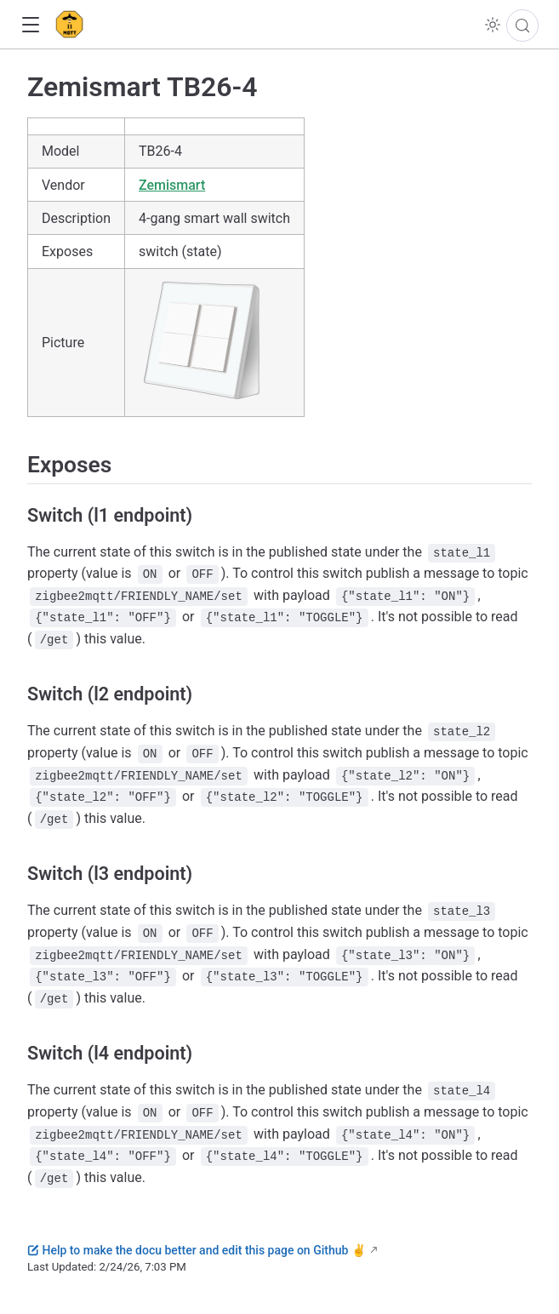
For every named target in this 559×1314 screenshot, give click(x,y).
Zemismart (172, 185)
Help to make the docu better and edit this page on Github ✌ (196, 1250)
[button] (30, 25)
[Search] (522, 25)
